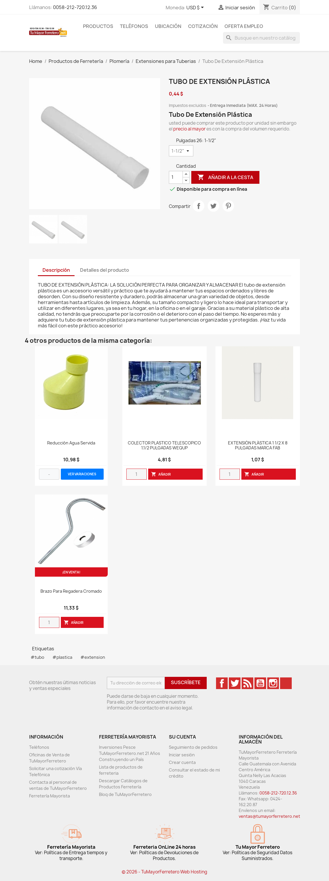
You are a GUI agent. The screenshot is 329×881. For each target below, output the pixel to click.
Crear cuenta (182, 762)
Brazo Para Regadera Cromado (71, 591)
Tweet (213, 206)
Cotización (203, 26)
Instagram (273, 683)
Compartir (198, 206)
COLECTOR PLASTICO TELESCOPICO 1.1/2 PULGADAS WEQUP (164, 446)
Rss (247, 683)
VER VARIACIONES (82, 474)
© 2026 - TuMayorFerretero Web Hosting (164, 872)
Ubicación (168, 26)
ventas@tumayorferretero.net (269, 816)
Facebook (222, 683)
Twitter (234, 683)
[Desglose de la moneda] (196, 7)
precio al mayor (189, 129)
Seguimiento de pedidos (193, 747)
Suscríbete (186, 682)
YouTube (260, 683)
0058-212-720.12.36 (75, 7)
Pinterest (228, 206)
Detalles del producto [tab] (104, 270)
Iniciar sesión (182, 755)
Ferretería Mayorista (49, 796)
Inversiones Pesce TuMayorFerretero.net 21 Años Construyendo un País (129, 753)
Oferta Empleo (243, 26)
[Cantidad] (176, 177)
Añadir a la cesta (225, 177)
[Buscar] (261, 38)
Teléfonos (134, 26)
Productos (98, 26)
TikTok (286, 683)
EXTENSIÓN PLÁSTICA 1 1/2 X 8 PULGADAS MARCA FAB (257, 446)
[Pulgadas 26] (181, 150)
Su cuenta (182, 737)
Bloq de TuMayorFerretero (125, 794)
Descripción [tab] (56, 270)
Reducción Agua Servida (71, 443)
